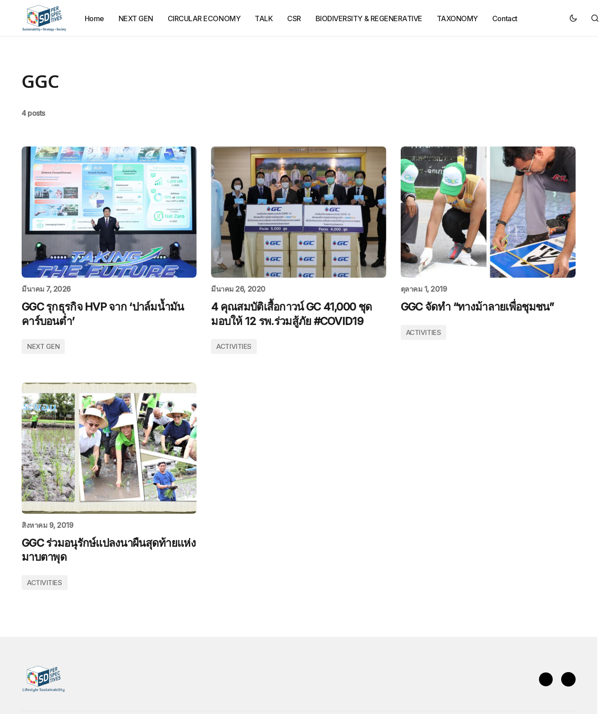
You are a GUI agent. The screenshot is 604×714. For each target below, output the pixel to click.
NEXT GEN (43, 346)
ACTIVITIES (234, 346)
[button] (573, 18)
